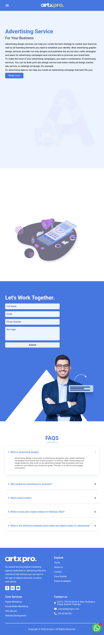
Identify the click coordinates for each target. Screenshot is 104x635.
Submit (32, 345)
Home (57, 562)
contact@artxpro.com (66, 609)
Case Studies (60, 576)
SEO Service (11, 611)
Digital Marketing (13, 601)
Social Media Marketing (16, 606)
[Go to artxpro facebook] (8, 589)
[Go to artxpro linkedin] (13, 589)
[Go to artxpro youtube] (19, 589)
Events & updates (62, 581)
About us (58, 567)
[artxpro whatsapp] (96, 627)
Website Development (15, 615)
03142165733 (62, 613)
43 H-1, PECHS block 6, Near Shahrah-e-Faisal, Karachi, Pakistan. (74, 603)
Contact (58, 572)
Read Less (14, 75)
